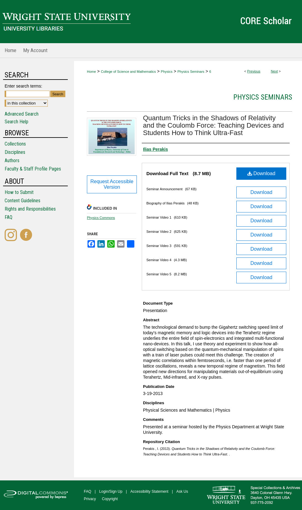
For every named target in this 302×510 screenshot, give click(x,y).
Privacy (90, 499)
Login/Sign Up (110, 491)
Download (261, 173)
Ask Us (182, 491)
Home (91, 71)
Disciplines (15, 152)
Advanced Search (22, 114)
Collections (15, 144)
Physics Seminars (191, 71)
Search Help (16, 122)
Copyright (110, 499)
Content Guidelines (22, 201)
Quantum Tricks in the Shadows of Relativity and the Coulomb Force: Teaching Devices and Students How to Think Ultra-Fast (213, 125)
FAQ (8, 217)
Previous (253, 71)
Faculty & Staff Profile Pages (33, 169)
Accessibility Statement (149, 491)
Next (274, 71)
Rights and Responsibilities (30, 209)
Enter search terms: (23, 86)
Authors (12, 160)
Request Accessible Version (111, 184)
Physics (167, 71)
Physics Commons (101, 218)
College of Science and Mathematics (128, 71)
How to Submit (19, 192)
